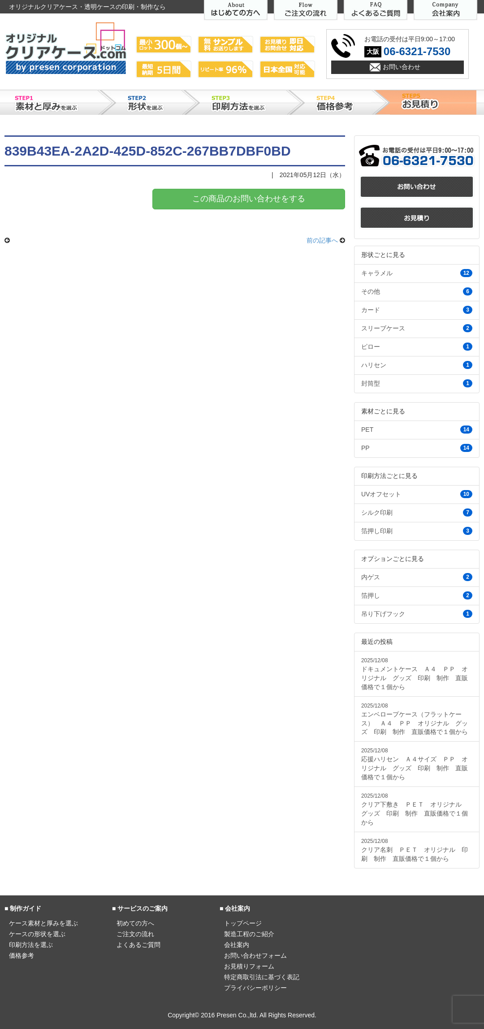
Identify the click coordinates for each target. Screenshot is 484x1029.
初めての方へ (135, 923)
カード (416, 310)
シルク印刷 (416, 512)
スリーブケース (416, 328)
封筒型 (416, 383)
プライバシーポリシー (255, 987)
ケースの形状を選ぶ (37, 934)
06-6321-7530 (417, 51)
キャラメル (416, 273)
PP (416, 448)
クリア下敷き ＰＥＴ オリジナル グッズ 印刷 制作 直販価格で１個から (414, 809)
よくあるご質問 (138, 944)
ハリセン (416, 365)
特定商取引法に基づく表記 (261, 977)
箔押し (416, 595)
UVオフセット (416, 494)
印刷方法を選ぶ (31, 944)
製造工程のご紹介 (249, 934)
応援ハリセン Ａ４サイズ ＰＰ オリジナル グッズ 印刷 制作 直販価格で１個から (414, 764)
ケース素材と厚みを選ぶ (43, 923)
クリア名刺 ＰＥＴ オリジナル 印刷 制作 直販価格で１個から (414, 850)
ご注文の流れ (135, 934)
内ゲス (416, 577)
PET (416, 429)
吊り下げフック (416, 614)
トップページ (243, 923)
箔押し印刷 (416, 531)
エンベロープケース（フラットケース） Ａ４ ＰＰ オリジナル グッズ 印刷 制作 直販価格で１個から (414, 719)
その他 (416, 291)
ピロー (416, 347)
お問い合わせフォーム (255, 955)
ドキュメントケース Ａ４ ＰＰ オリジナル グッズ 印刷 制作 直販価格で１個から (414, 673)
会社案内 (236, 944)
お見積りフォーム (249, 966)
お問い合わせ (401, 66)
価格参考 (21, 955)
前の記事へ (322, 240)
